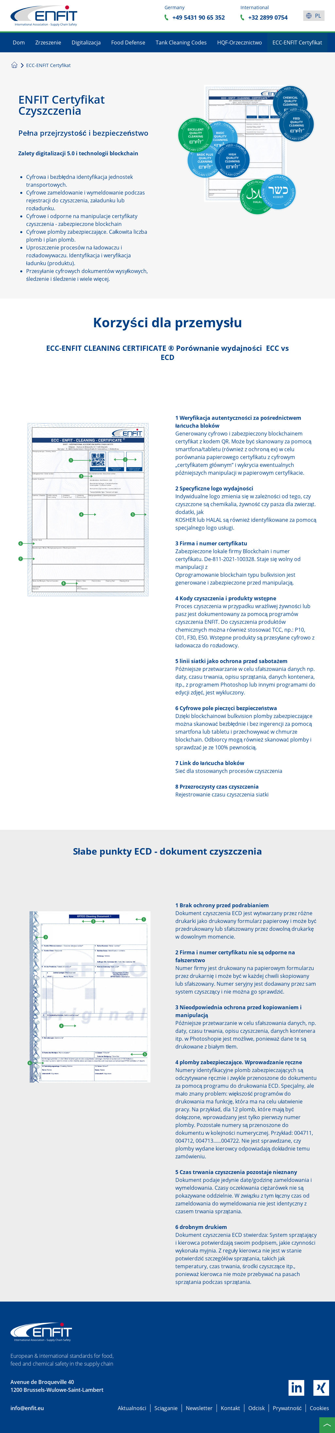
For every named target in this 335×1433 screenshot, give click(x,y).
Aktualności (132, 1408)
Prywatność (287, 1408)
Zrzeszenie (48, 42)
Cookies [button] (319, 1408)
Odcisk (256, 1408)
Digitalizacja (86, 42)
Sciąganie (166, 1408)
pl (318, 15)
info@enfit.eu (27, 1408)
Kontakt (230, 1408)
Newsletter (199, 1408)
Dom (19, 42)
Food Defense (128, 42)
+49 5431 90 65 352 (198, 17)
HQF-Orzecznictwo (239, 42)
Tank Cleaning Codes (181, 42)
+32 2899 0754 (268, 17)
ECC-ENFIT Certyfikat (297, 42)
